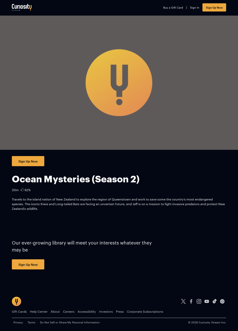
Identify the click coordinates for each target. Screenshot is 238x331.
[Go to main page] (22, 7)
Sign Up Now (214, 7)
